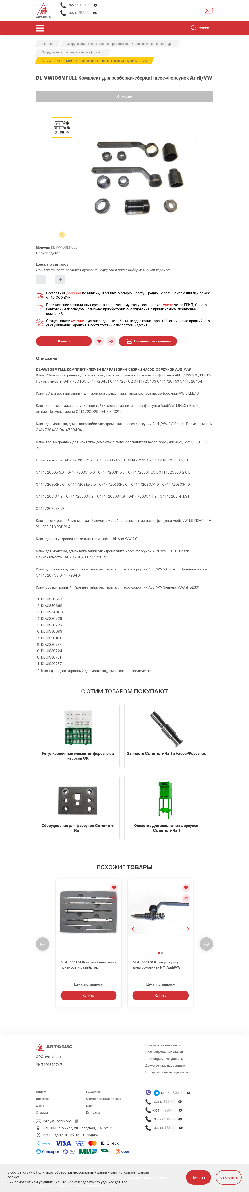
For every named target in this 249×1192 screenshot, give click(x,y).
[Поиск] (202, 28)
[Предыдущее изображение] (134, 914)
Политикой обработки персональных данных (72, 1172)
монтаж (77, 321)
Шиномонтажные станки (163, 1045)
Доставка (42, 1099)
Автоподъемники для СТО (164, 1058)
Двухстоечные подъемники (165, 1065)
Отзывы (42, 1112)
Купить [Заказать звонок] (88, 995)
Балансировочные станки (164, 1052)
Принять (198, 1177)
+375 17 (82, 13)
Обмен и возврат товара (103, 1099)
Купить (64, 341)
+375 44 (82, 5)
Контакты (93, 1112)
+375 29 (176, 1093)
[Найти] (193, 28)
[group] (137, 177)
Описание (124, 96)
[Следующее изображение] (187, 914)
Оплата (167, 305)
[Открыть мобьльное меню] (40, 28)
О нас (40, 1105)
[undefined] (42, 944)
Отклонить (229, 1177)
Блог (89, 1105)
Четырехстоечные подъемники (168, 1072)
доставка (73, 293)
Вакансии (93, 1092)
